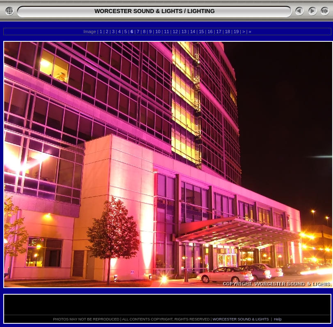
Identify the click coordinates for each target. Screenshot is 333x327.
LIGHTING (201, 11)
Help (278, 319)
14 (192, 31)
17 (218, 31)
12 (175, 31)
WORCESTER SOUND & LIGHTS (138, 11)
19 (236, 31)
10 (158, 31)
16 (210, 31)
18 (227, 31)
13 (183, 31)
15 (201, 31)
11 (166, 31)
